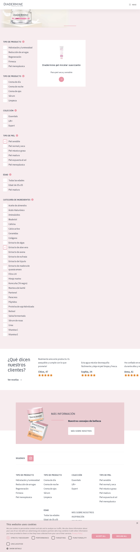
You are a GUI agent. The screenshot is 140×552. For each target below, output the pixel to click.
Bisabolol (13, 219)
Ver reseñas (15, 380)
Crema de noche (16, 86)
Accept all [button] (101, 536)
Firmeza (12, 61)
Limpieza (13, 100)
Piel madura (14, 155)
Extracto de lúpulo (17, 261)
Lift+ (11, 121)
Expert (12, 125)
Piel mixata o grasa (17, 150)
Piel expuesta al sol (17, 160)
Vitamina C (13, 329)
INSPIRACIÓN (78, 516)
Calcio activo (14, 228)
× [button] (137, 523)
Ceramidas (13, 233)
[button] (47, 548)
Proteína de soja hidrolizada (21, 306)
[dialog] (70, 536)
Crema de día (15, 82)
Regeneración (15, 56)
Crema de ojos (15, 91)
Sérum (12, 95)
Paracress (13, 297)
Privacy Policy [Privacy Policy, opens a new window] (77, 533)
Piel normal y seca (17, 146)
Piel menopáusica (17, 66)
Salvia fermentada (17, 315)
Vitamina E (13, 334)
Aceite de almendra (18, 205)
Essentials (13, 116)
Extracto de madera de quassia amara (19, 267)
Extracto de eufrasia (18, 256)
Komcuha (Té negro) (18, 283)
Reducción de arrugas (19, 52)
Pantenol (13, 292)
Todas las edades (16, 180)
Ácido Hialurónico (17, 210)
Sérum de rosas (16, 320)
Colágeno (13, 238)
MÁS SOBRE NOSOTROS (83, 512)
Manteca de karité (17, 288)
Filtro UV (13, 274)
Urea (11, 325)
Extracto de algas (16, 242)
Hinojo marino (15, 278)
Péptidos (13, 301)
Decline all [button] (121, 536)
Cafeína (12, 224)
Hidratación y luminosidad (20, 47)
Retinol (12, 311)
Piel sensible (14, 141)
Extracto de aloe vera (18, 247)
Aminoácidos (14, 214)
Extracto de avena (17, 252)
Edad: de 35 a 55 (16, 185)
